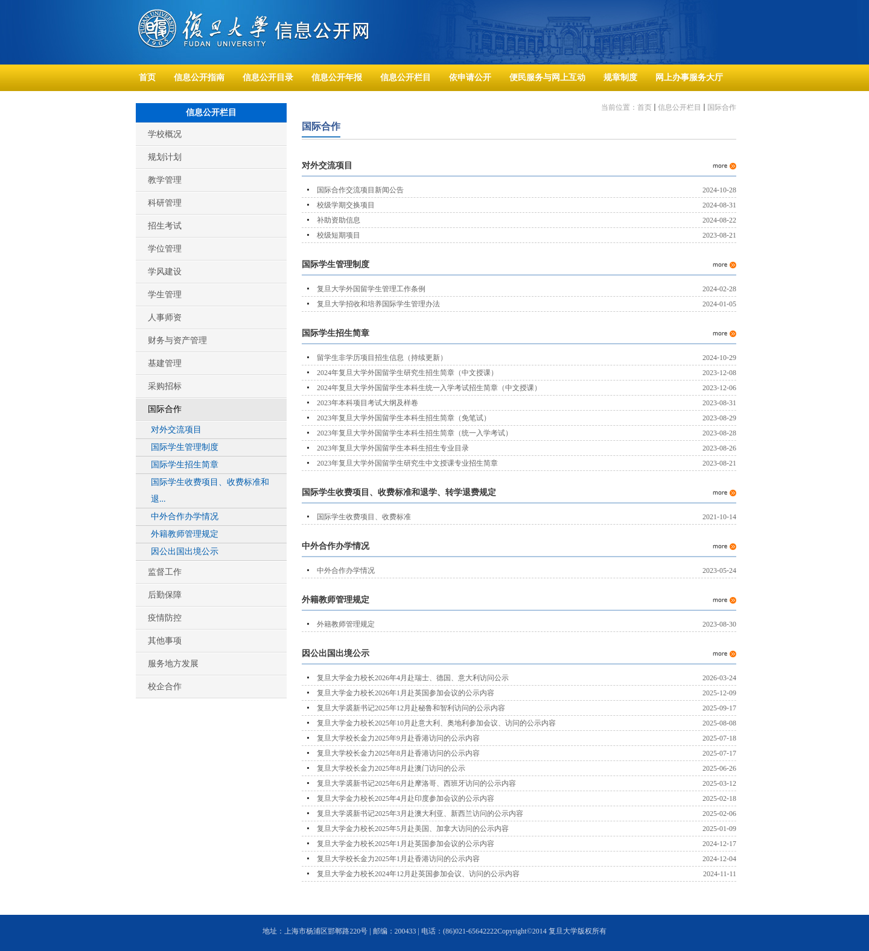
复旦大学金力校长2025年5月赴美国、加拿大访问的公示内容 (413, 828)
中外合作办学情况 (346, 570)
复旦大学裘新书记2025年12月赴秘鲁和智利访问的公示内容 (411, 708)
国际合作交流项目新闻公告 (360, 190)
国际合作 (721, 107)
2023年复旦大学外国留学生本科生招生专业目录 (393, 448)
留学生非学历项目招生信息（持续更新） (382, 357)
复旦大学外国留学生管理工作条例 (371, 289)
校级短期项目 (338, 235)
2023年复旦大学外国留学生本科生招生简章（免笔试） (404, 418)
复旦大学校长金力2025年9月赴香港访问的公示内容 (398, 738)
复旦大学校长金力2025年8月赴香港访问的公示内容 (398, 753)
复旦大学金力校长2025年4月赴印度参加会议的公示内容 (405, 798)
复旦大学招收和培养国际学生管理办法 (378, 304)
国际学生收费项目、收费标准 (364, 517)
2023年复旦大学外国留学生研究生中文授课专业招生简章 (407, 463)
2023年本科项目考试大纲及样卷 (367, 403)
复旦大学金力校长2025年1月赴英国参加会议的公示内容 (405, 843)
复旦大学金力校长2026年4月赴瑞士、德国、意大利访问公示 (413, 678)
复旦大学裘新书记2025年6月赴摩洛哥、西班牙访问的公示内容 (416, 783)
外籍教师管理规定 (346, 624)
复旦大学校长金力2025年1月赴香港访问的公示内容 (398, 859)
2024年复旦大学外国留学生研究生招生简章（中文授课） (407, 372)
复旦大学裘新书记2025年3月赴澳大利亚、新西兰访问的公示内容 (420, 813)
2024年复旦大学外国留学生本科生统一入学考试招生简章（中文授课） (429, 388)
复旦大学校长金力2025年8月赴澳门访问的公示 (391, 768)
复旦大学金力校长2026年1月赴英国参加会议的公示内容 (405, 693)
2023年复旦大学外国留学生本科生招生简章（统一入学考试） (414, 433)
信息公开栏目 (679, 107)
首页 (644, 107)
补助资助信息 (338, 220)
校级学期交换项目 (346, 205)
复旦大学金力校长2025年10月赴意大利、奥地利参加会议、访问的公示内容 (436, 723)
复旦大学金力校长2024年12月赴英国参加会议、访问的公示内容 (418, 874)
